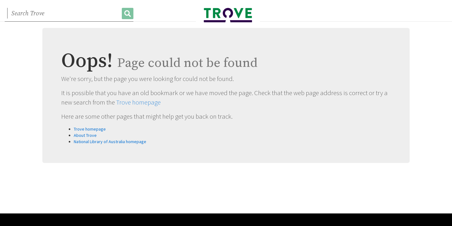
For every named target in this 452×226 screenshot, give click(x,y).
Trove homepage (138, 102)
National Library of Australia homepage (110, 141)
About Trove (85, 135)
